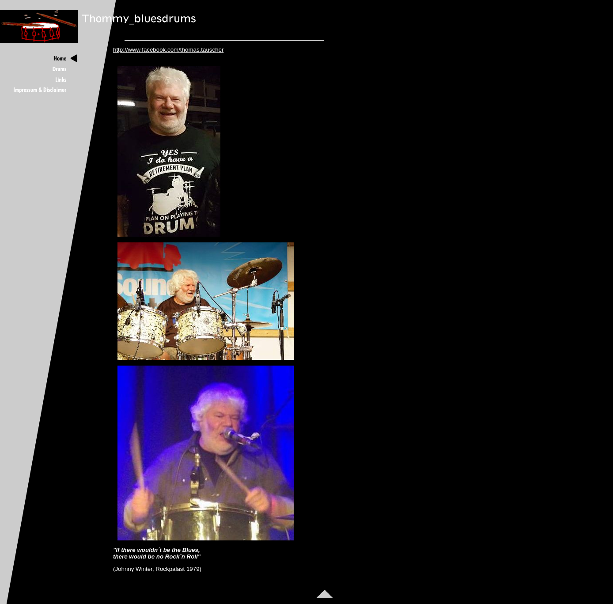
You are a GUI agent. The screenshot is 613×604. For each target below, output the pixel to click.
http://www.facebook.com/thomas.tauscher (168, 49)
